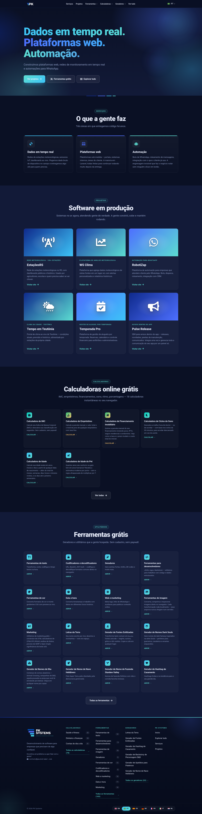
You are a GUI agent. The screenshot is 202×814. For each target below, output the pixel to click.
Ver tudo (131, 4)
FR (152, 808)
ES (135, 808)
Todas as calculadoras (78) (78, 751)
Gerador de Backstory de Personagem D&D (136, 755)
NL (170, 808)
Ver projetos (34, 79)
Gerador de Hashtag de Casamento (135, 747)
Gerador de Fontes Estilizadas (133, 739)
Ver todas (101, 495)
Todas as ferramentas (101, 700)
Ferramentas (91, 4)
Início (157, 732)
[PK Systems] (30, 4)
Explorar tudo (88, 79)
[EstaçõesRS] (48, 259)
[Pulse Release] (153, 323)
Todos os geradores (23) (137, 780)
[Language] (171, 3)
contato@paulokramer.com (39, 759)
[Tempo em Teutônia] (48, 323)
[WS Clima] (101, 259)
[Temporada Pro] (101, 323)
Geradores (120, 4)
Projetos (79, 4)
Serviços (69, 4)
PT (126, 808)
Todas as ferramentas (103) (107, 795)
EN (117, 808)
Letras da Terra (131, 732)
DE (144, 808)
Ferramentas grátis (60, 79)
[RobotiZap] (153, 259)
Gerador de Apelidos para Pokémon (136, 764)
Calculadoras (106, 4)
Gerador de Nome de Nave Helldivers (136, 772)
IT (161, 808)
